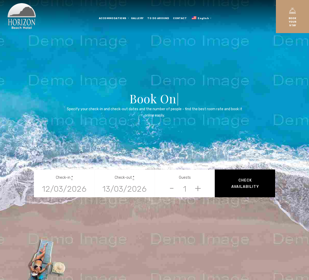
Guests (185, 177)
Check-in (64, 177)
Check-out (124, 177)
